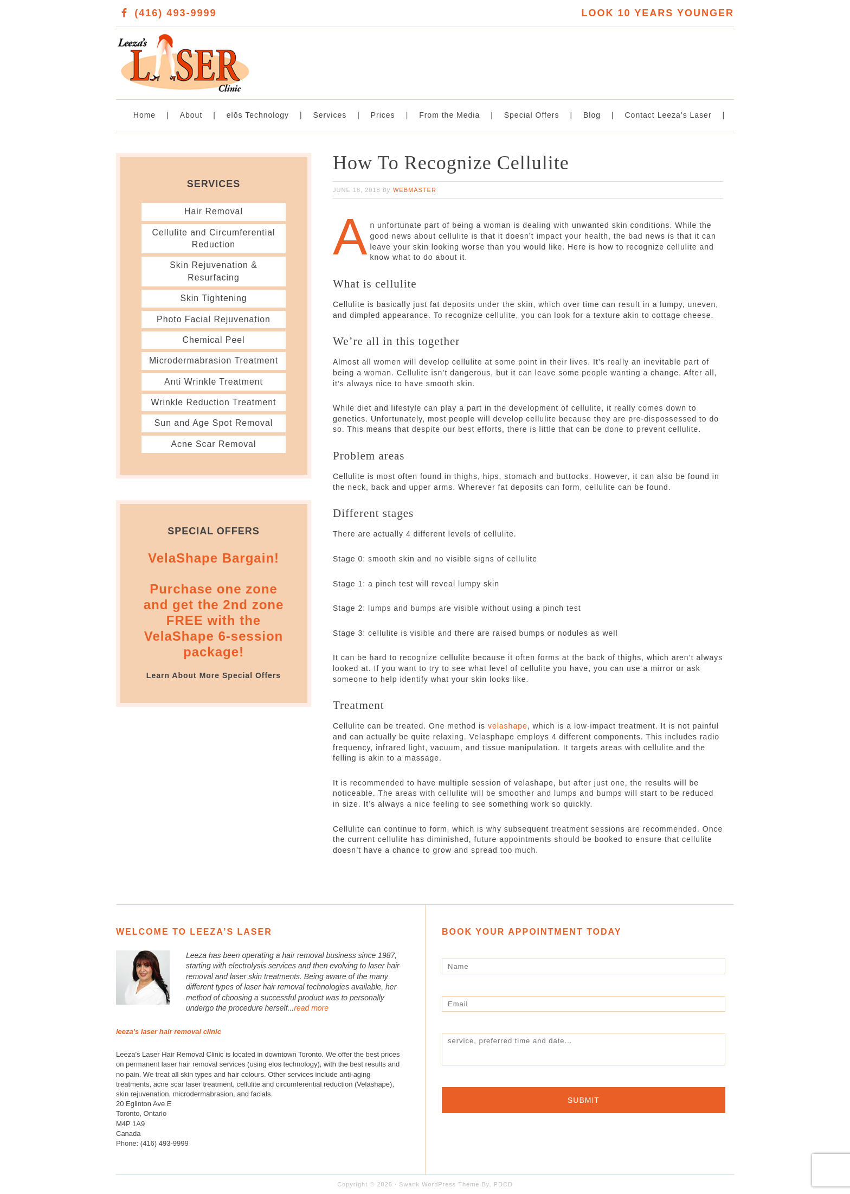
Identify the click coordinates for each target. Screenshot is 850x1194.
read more (311, 1008)
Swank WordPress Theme (439, 1184)
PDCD (503, 1184)
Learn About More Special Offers (213, 675)
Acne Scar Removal (213, 444)
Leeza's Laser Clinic (270, 57)
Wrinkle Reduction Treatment (213, 402)
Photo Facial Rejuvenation (213, 319)
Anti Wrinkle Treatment (213, 381)
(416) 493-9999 (175, 13)
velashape (507, 725)
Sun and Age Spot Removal (214, 422)
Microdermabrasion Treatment (214, 360)
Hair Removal (213, 211)
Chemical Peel (213, 339)
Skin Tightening (213, 298)
